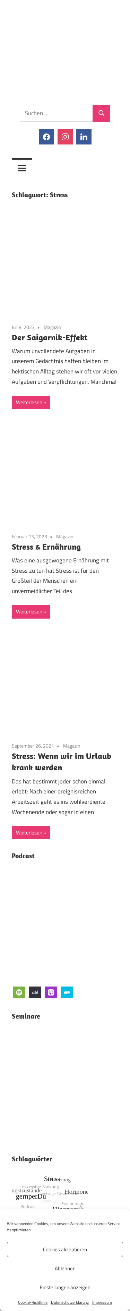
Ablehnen (65, 1268)
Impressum (102, 1302)
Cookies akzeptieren (65, 1249)
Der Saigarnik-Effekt (49, 337)
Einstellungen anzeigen (65, 1287)
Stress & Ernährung (46, 546)
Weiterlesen (29, 402)
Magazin (52, 327)
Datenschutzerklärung (70, 1302)
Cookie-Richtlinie (32, 1302)
